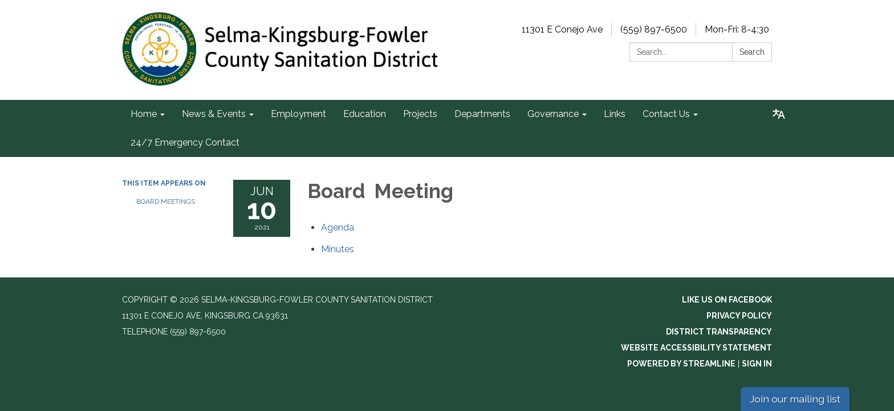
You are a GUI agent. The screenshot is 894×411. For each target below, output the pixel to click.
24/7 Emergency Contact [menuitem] (185, 142)
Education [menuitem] (364, 113)
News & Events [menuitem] (214, 113)
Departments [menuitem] (482, 113)
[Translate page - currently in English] (779, 114)
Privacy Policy (739, 315)
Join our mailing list (795, 399)
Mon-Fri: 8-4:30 (737, 29)
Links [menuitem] (614, 113)
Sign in (757, 363)
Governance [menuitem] (553, 113)
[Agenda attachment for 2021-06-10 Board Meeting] (337, 227)
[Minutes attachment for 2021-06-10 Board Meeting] (337, 249)
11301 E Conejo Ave (562, 29)
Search (752, 52)
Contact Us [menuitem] (666, 113)
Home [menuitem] (144, 113)
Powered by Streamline (681, 363)
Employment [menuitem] (298, 113)
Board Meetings (165, 202)
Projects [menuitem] (420, 113)
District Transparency (719, 331)
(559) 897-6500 (653, 29)
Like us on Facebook (727, 299)
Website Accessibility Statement (696, 347)
